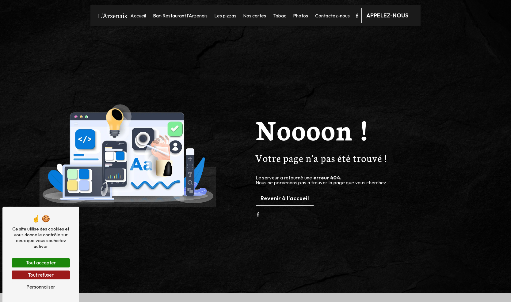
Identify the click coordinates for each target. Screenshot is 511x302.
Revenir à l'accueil (285, 198)
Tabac (279, 16)
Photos (300, 16)
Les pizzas (225, 16)
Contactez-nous (332, 16)
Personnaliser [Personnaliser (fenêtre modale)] (40, 287)
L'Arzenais (112, 15)
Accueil (138, 16)
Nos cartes (254, 16)
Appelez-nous (387, 15)
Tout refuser (41, 275)
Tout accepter (41, 263)
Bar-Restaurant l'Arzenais (180, 16)
